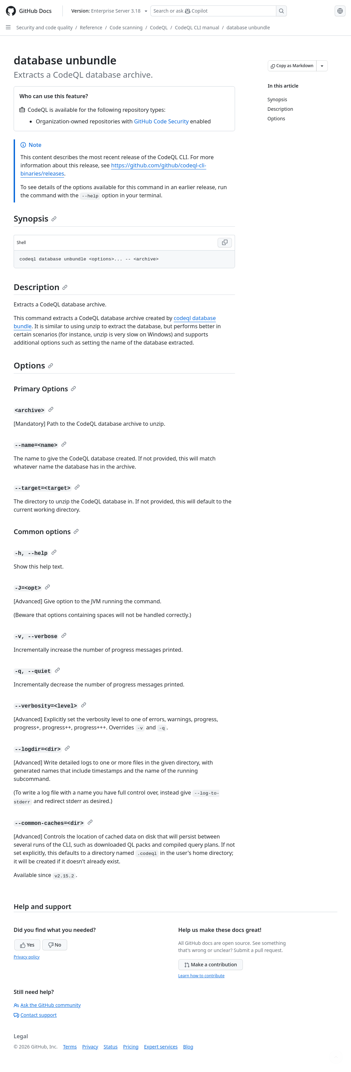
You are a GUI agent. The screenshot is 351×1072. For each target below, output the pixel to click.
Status (111, 1046)
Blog (188, 1046)
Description (41, 286)
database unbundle (248, 27)
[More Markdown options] (322, 65)
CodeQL (158, 27)
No (54, 944)
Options (33, 365)
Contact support (35, 1015)
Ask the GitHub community (47, 1005)
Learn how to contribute (201, 976)
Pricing (130, 1046)
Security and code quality (44, 27)
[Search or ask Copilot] (218, 10)
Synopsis (35, 218)
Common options (46, 531)
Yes (27, 944)
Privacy (90, 1046)
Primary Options (45, 388)
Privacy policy (27, 957)
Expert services (161, 1046)
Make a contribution (210, 964)
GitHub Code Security (161, 121)
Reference (91, 27)
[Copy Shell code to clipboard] (225, 242)
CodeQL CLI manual (197, 27)
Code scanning (126, 27)
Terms (70, 1046)
